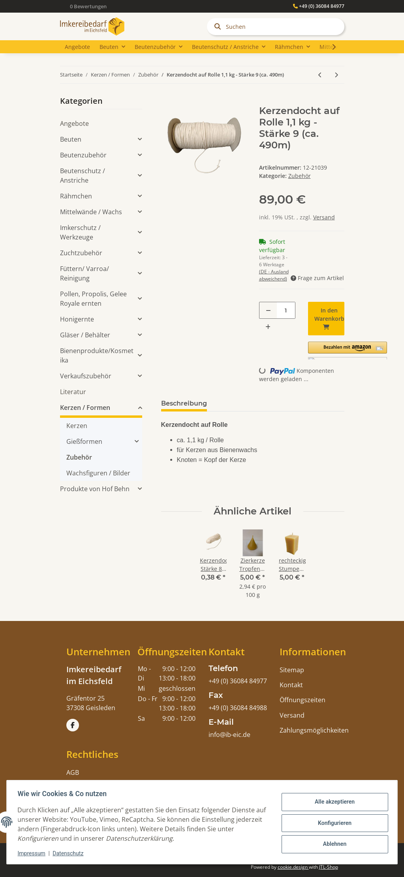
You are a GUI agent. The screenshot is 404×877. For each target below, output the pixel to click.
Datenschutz (69, 853)
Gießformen (84, 441)
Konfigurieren (333, 823)
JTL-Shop (328, 867)
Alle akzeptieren (333, 802)
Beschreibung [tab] (184, 403)
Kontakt (291, 685)
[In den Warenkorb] (167, 101)
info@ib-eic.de (229, 734)
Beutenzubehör (83, 155)
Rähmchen (76, 196)
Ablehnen (332, 843)
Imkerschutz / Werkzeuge (80, 232)
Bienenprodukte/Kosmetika (96, 355)
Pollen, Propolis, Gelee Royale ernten (93, 299)
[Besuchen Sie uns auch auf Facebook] (72, 725)
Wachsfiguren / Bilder (98, 473)
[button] (347, 350)
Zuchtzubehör (81, 253)
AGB (72, 772)
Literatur (73, 391)
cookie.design (293, 867)
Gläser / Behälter (85, 335)
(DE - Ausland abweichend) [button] (274, 275)
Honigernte (77, 319)
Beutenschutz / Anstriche (82, 175)
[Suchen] (275, 26)
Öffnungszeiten (302, 700)
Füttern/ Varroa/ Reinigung (84, 273)
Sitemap (292, 670)
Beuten (70, 139)
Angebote (74, 123)
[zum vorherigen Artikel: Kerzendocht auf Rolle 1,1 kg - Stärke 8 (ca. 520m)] (320, 74)
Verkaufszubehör (85, 376)
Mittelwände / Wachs (91, 212)
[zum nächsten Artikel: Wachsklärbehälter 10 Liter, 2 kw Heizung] (336, 74)
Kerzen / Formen (85, 407)
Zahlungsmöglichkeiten (314, 730)
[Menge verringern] (268, 310)
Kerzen (76, 425)
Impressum (33, 853)
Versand (324, 217)
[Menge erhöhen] (268, 326)
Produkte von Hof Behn (95, 488)
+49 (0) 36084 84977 (318, 6)
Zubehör (299, 176)
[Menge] (286, 310)
